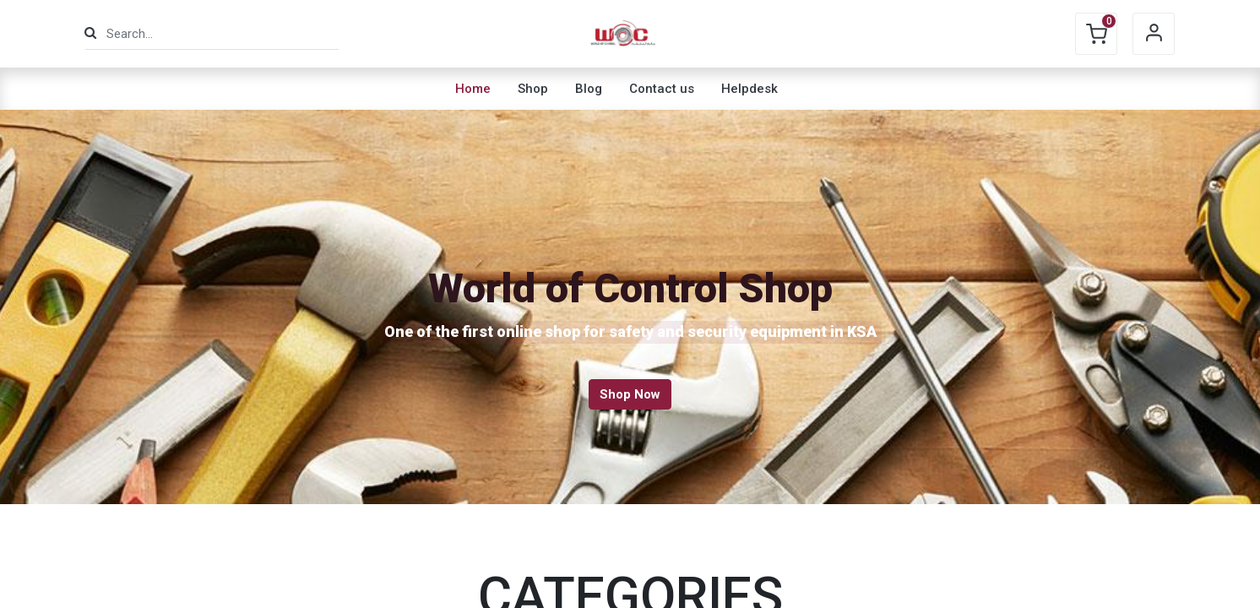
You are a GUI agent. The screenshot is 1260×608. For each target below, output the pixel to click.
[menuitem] (473, 89)
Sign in (1153, 34)
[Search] (90, 33)
